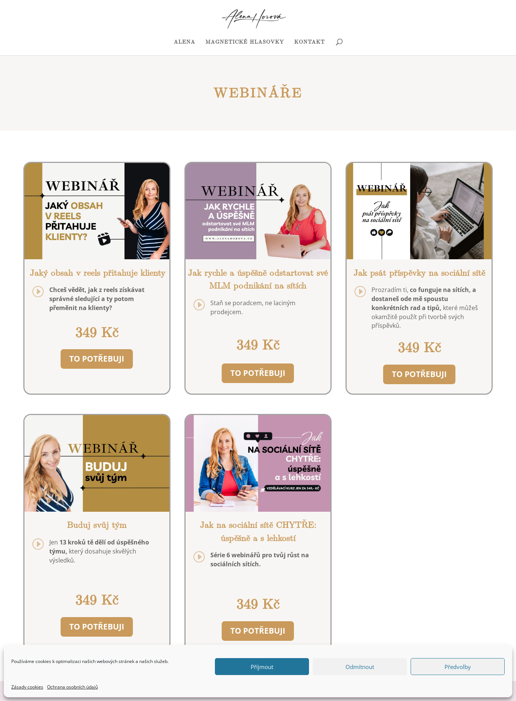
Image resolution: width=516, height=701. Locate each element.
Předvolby (457, 667)
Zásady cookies (27, 687)
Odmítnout (360, 667)
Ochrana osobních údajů (72, 687)
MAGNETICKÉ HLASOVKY (244, 42)
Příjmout (262, 667)
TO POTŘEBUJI (96, 358)
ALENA (184, 42)
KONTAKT (309, 42)
